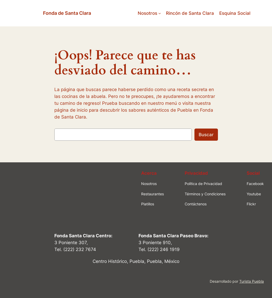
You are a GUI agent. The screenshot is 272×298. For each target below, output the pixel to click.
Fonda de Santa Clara (67, 13)
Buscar (206, 134)
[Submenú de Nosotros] (159, 13)
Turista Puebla (251, 281)
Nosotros (147, 13)
